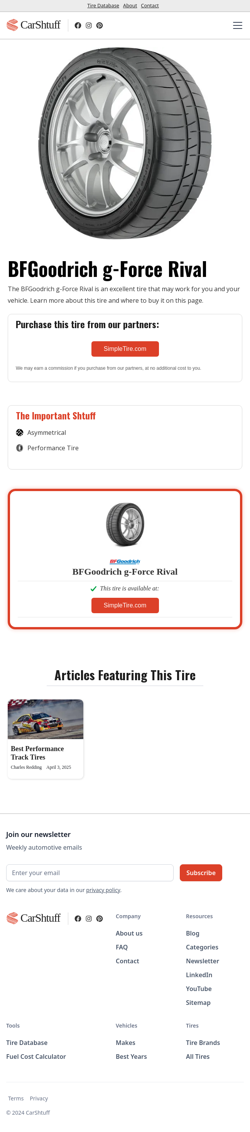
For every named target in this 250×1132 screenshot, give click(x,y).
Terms (16, 1098)
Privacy (39, 1098)
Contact (150, 5)
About (130, 5)
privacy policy (103, 890)
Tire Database (103, 5)
